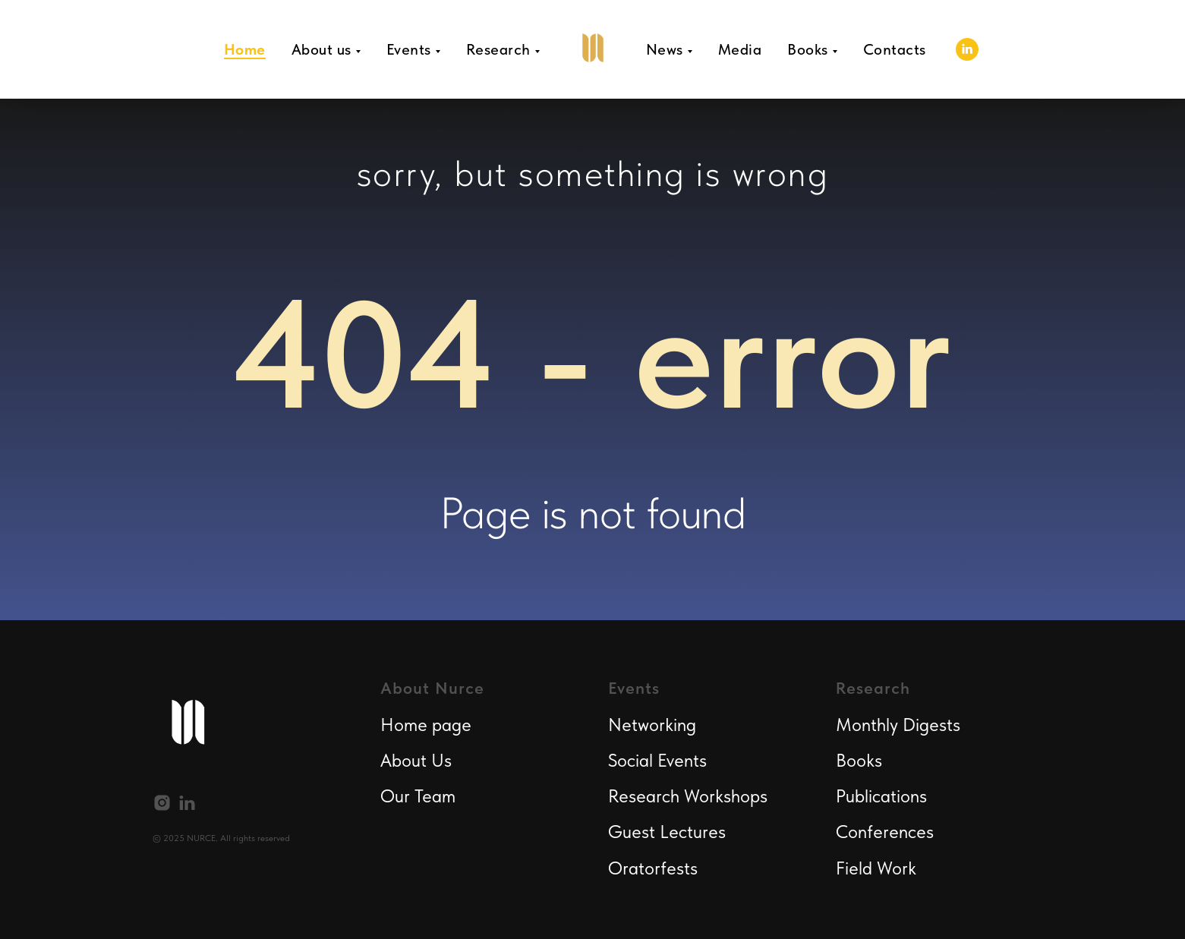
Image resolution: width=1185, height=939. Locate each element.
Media (740, 49)
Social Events (657, 760)
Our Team (417, 796)
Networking (652, 725)
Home (245, 49)
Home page (425, 725)
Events (408, 49)
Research (498, 49)
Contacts (894, 49)
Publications (881, 796)
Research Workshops (687, 796)
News (664, 49)
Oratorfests (653, 868)
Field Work (876, 868)
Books (807, 49)
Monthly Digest (894, 725)
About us (321, 49)
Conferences (885, 832)
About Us (416, 760)
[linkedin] (967, 49)
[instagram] (162, 802)
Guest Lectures (667, 832)
